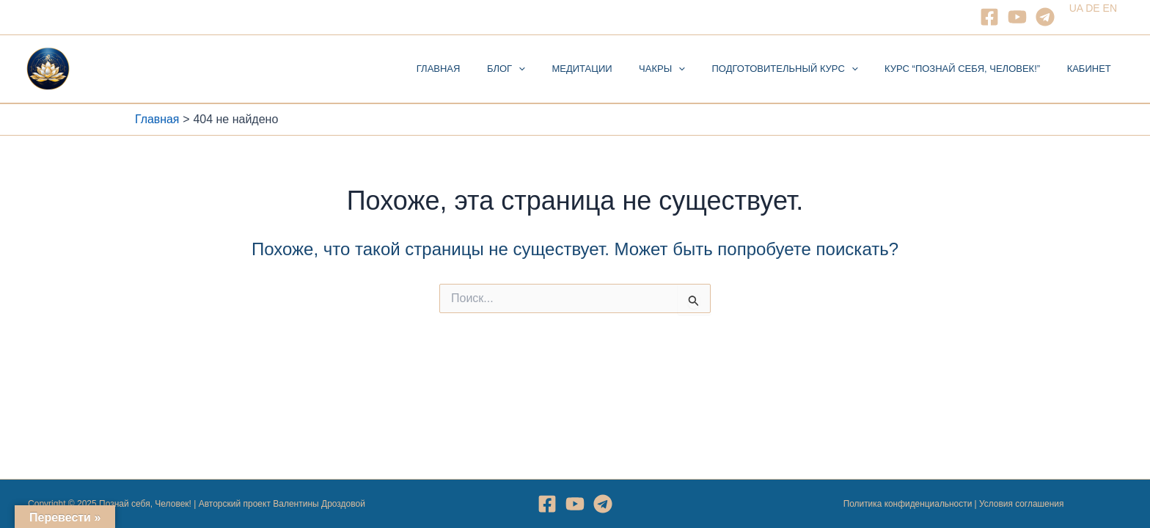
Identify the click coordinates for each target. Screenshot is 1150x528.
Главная (488, 68)
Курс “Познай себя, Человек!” (974, 68)
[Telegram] (1045, 16)
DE (1092, 8)
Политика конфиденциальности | (910, 504)
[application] (561, 68)
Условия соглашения (1021, 504)
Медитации (617, 68)
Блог (549, 68)
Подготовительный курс (804, 68)
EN (1110, 8)
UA (1076, 8)
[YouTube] (1017, 16)
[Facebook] (989, 16)
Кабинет (1093, 68)
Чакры (689, 68)
